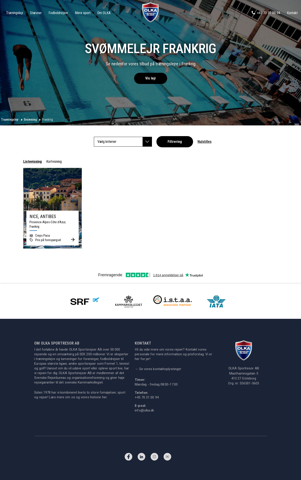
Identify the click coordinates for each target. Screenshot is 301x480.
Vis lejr (150, 78)
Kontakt (292, 13)
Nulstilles (205, 141)
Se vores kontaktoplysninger (158, 369)
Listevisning (32, 161)
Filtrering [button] (175, 141)
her (104, 397)
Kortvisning (54, 161)
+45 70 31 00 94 (265, 13)
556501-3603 (249, 383)
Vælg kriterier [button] (124, 142)
